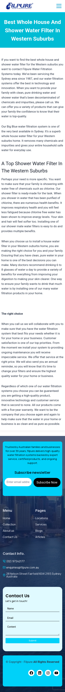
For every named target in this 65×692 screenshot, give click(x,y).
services (41, 524)
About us (8, 531)
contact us (10, 537)
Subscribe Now (46, 482)
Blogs (39, 531)
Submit (32, 640)
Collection (9, 524)
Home (6, 518)
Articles (40, 537)
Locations (41, 518)
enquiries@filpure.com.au (22, 567)
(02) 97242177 (15, 561)
